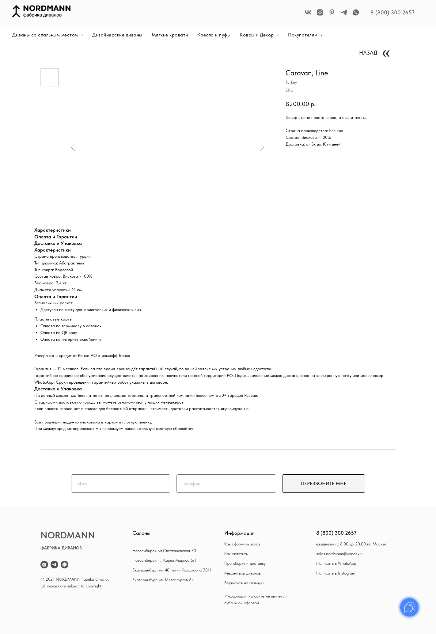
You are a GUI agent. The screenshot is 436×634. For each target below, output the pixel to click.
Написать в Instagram (335, 573)
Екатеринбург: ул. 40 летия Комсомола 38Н (171, 570)
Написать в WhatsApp (336, 563)
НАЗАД (368, 52)
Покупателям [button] (303, 35)
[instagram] (320, 12)
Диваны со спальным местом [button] (45, 35)
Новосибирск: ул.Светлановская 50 (164, 550)
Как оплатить (236, 553)
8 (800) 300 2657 (392, 12)
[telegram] (344, 12)
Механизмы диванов (242, 573)
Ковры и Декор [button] (257, 35)
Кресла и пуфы (214, 35)
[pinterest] (332, 12)
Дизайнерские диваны (117, 35)
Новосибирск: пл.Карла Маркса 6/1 (164, 560)
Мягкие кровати (170, 35)
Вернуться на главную (243, 582)
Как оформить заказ (242, 543)
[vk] (308, 12)
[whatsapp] (356, 12)
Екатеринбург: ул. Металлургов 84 (163, 579)
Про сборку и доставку (245, 563)
